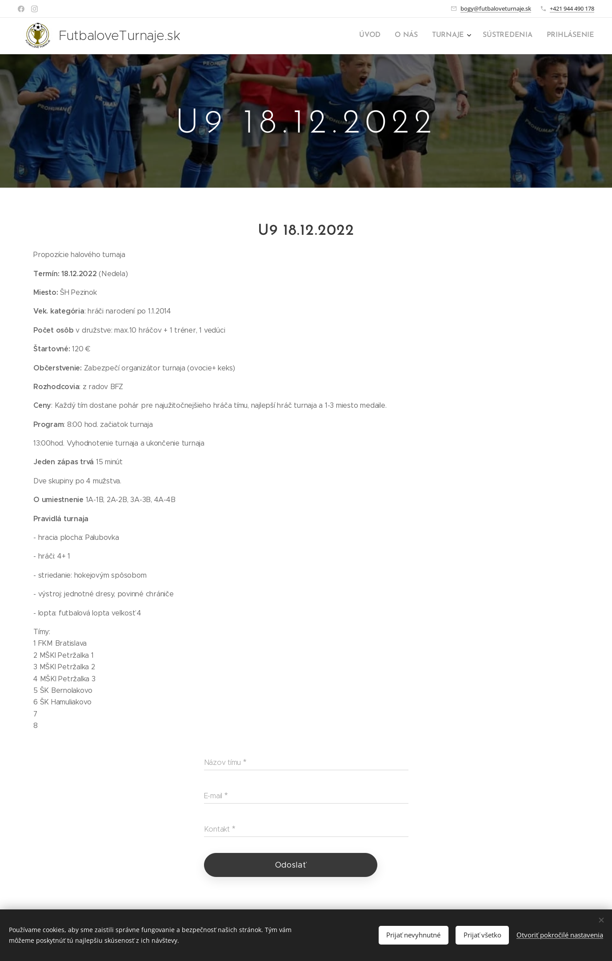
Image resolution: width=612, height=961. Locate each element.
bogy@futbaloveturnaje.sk (495, 8)
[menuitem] (535, 36)
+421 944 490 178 (572, 8)
